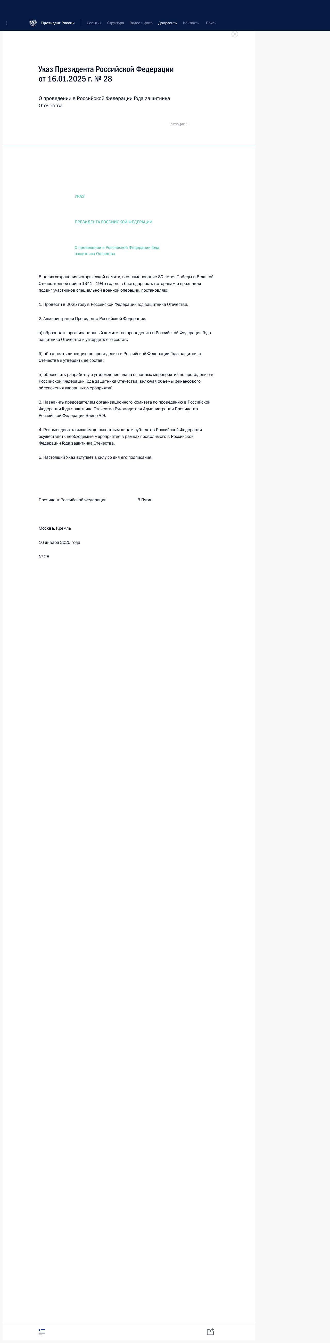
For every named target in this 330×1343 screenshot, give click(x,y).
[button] (8, 7)
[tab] (42, 1332)
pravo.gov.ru (179, 124)
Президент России (58, 7)
